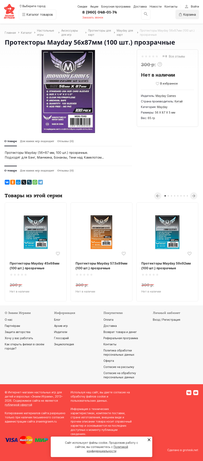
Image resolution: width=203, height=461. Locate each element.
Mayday (162, 107)
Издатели (60, 332)
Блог (57, 319)
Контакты (171, 6)
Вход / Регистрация (166, 319)
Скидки (82, 6)
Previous (157, 195)
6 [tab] (181, 195)
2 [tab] (168, 195)
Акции (94, 6)
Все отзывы (177, 56)
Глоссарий (61, 338)
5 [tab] (177, 195)
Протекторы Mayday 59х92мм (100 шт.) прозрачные (166, 265)
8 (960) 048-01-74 (99, 12)
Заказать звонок (92, 17)
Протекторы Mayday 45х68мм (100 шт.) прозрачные (34, 265)
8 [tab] (187, 195)
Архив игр (61, 325)
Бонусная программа (115, 6)
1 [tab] (165, 195)
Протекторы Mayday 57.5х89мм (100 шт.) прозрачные (101, 265)
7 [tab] (184, 195)
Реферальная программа (120, 338)
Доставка (140, 6)
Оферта (108, 360)
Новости (156, 6)
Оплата (108, 319)
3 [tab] (171, 195)
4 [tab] (174, 195)
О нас (8, 319)
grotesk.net (190, 450)
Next (193, 195)
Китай (179, 101)
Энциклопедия (64, 344)
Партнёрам (12, 325)
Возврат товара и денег (120, 332)
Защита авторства (17, 332)
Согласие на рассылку (118, 367)
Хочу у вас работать (19, 338)
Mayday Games (166, 95)
